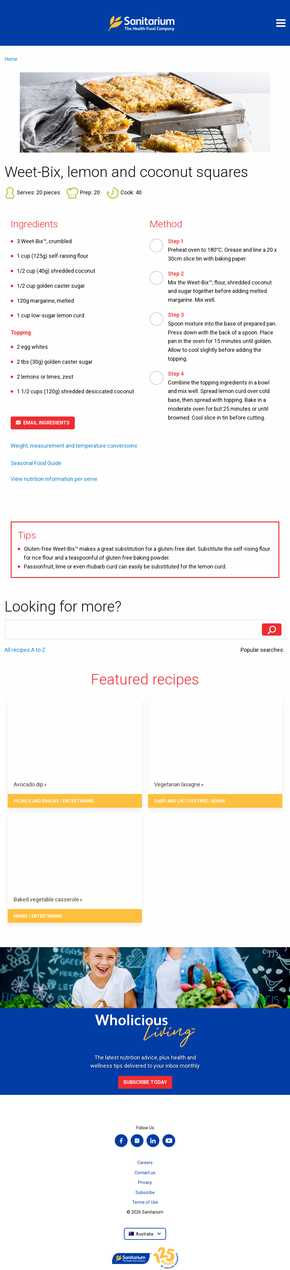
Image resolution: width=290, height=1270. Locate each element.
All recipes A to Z (25, 650)
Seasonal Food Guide (36, 463)
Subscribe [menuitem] (145, 1192)
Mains (218, 801)
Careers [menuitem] (145, 1162)
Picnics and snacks (36, 801)
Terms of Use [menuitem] (145, 1202)
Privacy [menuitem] (145, 1182)
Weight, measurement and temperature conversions (74, 445)
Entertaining (78, 801)
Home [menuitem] (11, 59)
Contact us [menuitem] (145, 1172)
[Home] (145, 23)
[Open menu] (280, 22)
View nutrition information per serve (54, 479)
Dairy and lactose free (181, 801)
